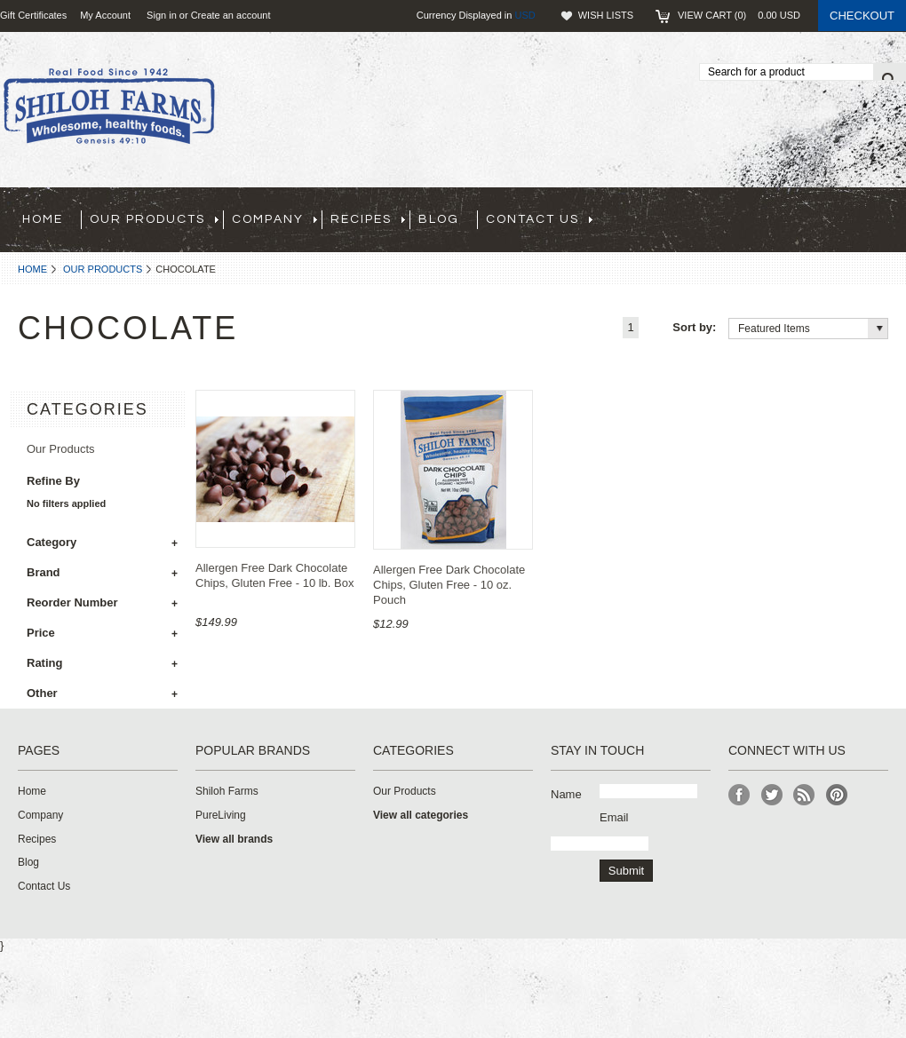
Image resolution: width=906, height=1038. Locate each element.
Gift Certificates (33, 15)
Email (614, 817)
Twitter (772, 795)
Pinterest (837, 795)
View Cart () (739, 15)
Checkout (862, 15)
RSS (804, 795)
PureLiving (220, 815)
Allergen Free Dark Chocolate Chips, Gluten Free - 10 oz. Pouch (449, 584)
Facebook (739, 795)
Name (566, 794)
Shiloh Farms (226, 791)
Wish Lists (605, 15)
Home (32, 269)
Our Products (102, 269)
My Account (105, 15)
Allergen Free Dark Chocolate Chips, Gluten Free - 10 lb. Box (274, 575)
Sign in (162, 15)
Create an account (231, 15)
